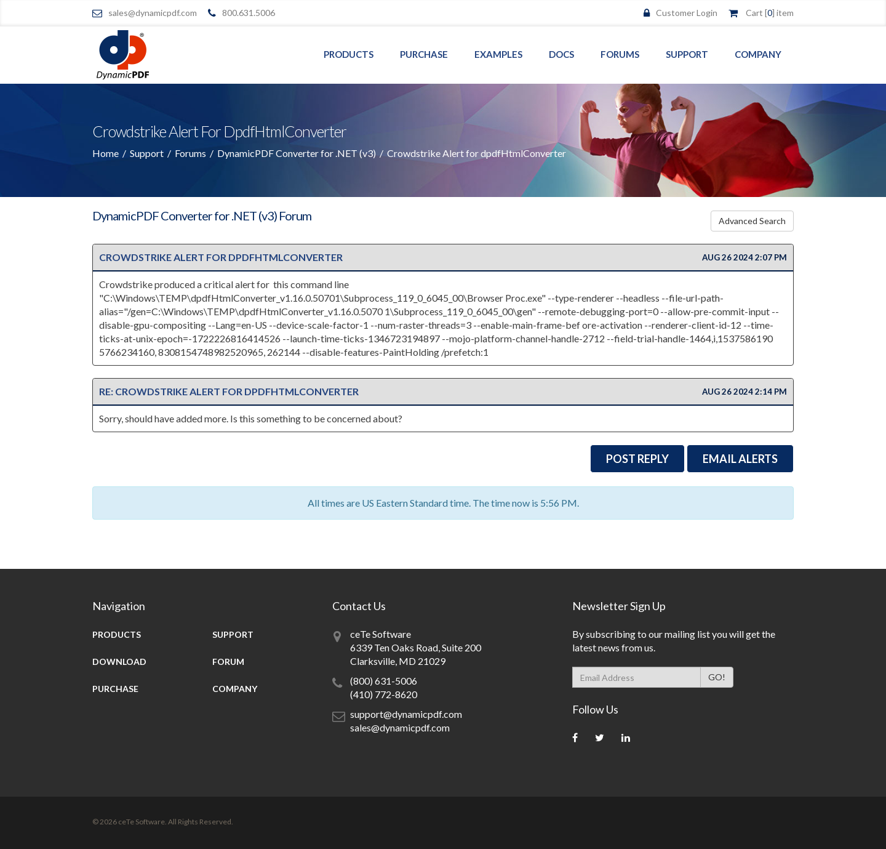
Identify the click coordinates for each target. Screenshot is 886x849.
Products (348, 54)
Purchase (424, 54)
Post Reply (637, 457)
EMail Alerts (740, 457)
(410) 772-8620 (383, 693)
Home (105, 153)
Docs (561, 54)
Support (687, 54)
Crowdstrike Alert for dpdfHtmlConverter (221, 256)
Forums (620, 54)
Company (758, 54)
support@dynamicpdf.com (406, 712)
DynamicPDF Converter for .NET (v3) (296, 153)
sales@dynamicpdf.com (152, 12)
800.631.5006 (248, 12)
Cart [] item (770, 12)
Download (119, 660)
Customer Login (686, 12)
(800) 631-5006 (383, 679)
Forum (228, 660)
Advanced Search (752, 219)
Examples (498, 54)
